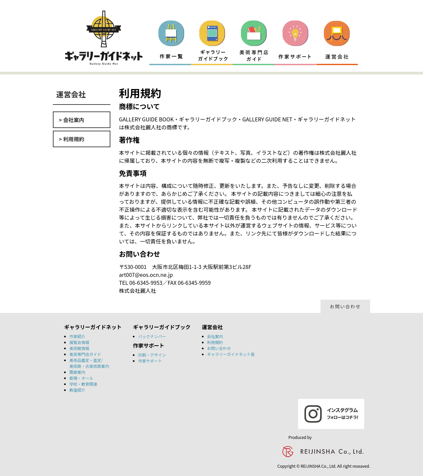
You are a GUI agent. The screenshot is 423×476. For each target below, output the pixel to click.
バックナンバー (152, 336)
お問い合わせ (345, 306)
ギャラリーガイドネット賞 (231, 354)
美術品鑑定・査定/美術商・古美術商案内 (89, 363)
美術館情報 (79, 348)
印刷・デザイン (152, 355)
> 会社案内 (71, 120)
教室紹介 (77, 390)
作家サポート (150, 361)
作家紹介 (77, 336)
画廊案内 (77, 372)
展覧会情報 (79, 342)
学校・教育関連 (83, 384)
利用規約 (215, 342)
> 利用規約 (71, 139)
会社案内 (215, 336)
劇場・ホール (81, 378)
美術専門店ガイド (85, 354)
